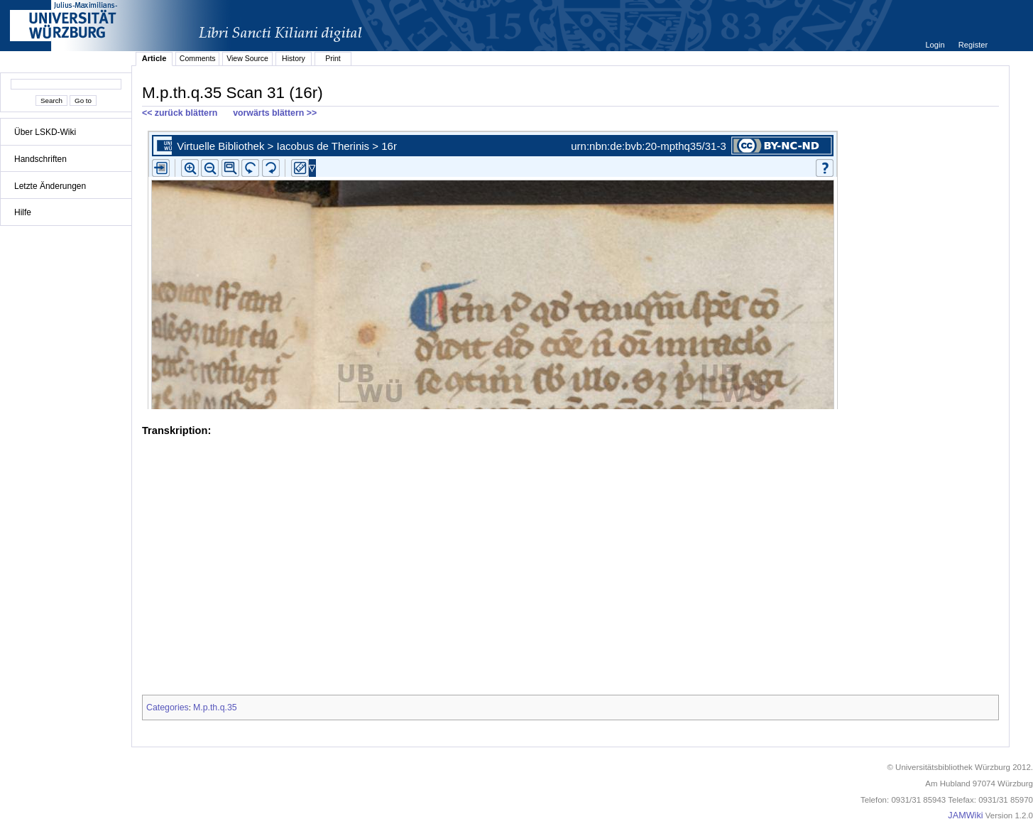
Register (973, 44)
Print (333, 58)
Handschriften (40, 159)
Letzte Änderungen (50, 186)
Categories (167, 707)
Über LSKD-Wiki (45, 132)
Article (154, 58)
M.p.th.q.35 (215, 707)
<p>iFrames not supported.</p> (570, 267)
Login (935, 44)
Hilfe (22, 212)
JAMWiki (965, 815)
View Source (247, 58)
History (293, 58)
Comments (198, 58)
